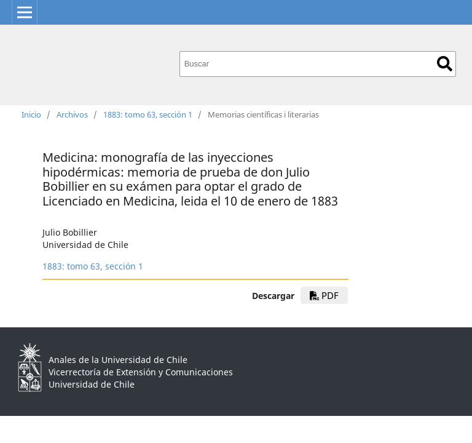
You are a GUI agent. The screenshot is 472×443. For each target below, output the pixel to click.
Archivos (72, 114)
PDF (324, 295)
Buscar (444, 63)
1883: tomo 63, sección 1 (147, 114)
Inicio (31, 114)
